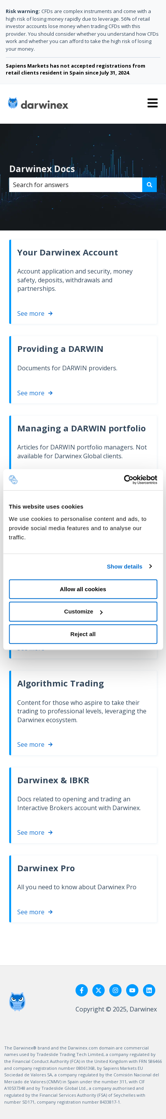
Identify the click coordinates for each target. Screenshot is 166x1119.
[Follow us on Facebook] (82, 990)
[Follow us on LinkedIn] (149, 990)
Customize (83, 611)
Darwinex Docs (42, 168)
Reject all (83, 634)
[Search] (149, 184)
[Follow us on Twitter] (98, 990)
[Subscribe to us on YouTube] (132, 990)
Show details (125, 566)
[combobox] (75, 184)
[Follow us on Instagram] (115, 990)
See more (30, 313)
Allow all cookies (83, 589)
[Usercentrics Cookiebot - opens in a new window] (123, 480)
